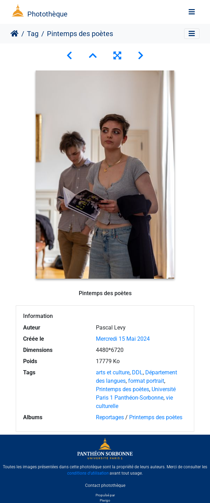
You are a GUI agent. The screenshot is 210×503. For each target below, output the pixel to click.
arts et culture (113, 372)
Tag (32, 33)
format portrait (146, 381)
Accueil (14, 33)
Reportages (110, 417)
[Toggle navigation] (192, 12)
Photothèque (47, 14)
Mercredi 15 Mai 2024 (123, 338)
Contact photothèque (105, 485)
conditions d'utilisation (87, 473)
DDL (137, 372)
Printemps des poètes (122, 389)
